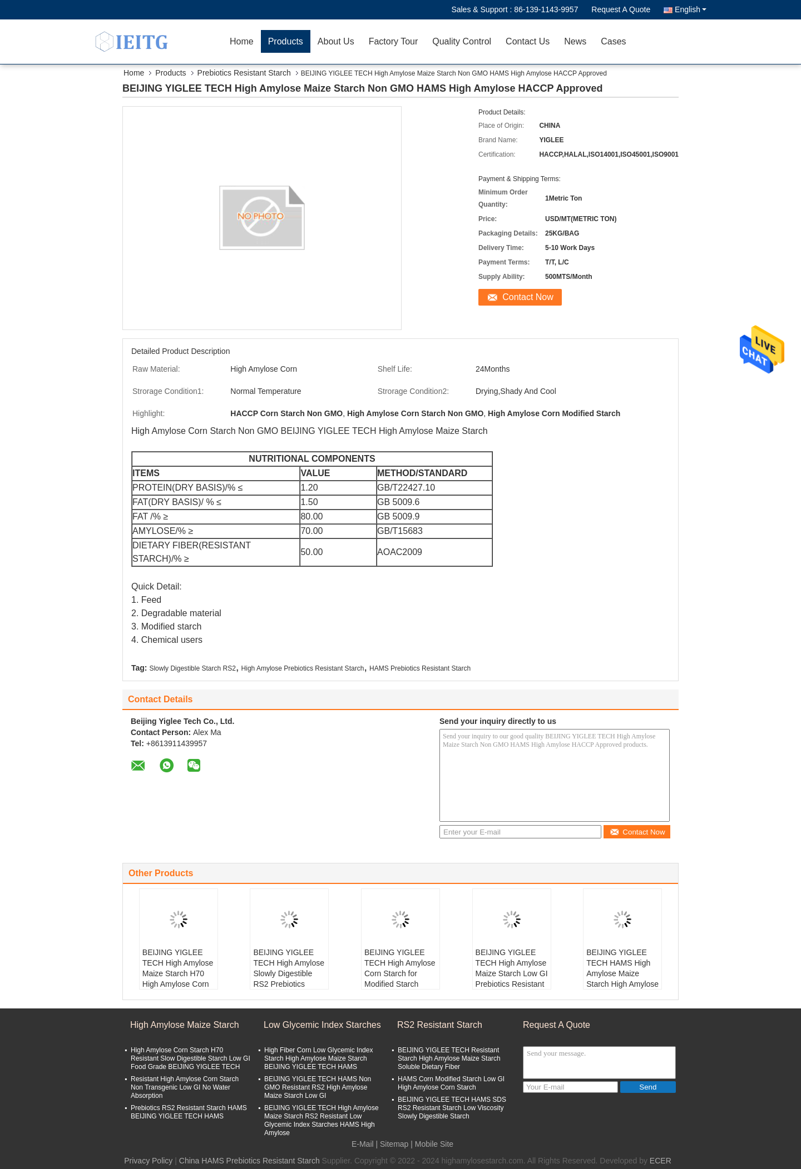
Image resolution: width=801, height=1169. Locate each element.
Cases (613, 41)
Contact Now (527, 297)
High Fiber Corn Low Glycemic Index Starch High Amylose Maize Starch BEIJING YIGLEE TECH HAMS (318, 1058)
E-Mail (363, 1144)
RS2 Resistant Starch (439, 1025)
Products (285, 41)
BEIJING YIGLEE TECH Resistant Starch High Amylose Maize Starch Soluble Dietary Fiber (449, 1058)
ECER (660, 1160)
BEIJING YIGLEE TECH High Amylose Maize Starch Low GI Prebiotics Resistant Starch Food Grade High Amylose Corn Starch (512, 984)
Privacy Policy (148, 1160)
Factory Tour (393, 41)
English (690, 9)
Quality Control (461, 41)
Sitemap (394, 1144)
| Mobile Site (432, 1144)
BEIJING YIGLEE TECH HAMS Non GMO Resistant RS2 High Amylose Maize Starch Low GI (317, 1087)
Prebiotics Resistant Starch (244, 72)
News (575, 41)
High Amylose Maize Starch (184, 1025)
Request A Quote (620, 9)
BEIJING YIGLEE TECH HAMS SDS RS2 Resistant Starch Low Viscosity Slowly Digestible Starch (452, 1108)
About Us (336, 41)
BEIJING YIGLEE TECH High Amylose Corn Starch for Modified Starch (400, 968)
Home (242, 41)
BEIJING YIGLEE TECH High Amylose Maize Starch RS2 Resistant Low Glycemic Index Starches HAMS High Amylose (321, 1120)
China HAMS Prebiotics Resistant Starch (249, 1160)
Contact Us (528, 41)
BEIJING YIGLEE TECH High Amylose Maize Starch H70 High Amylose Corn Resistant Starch (178, 973)
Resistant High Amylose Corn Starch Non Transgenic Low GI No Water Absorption (185, 1087)
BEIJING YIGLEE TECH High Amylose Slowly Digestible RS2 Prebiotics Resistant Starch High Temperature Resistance (288, 984)
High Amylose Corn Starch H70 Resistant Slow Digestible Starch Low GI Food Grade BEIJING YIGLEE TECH (190, 1058)
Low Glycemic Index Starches (322, 1025)
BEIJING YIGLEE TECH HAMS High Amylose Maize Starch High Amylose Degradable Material (622, 973)
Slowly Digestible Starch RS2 (192, 668)
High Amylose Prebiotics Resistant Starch (302, 668)
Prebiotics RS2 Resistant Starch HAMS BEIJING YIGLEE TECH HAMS (189, 1112)
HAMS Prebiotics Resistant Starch (420, 668)
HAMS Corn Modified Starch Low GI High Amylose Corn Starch (451, 1083)
